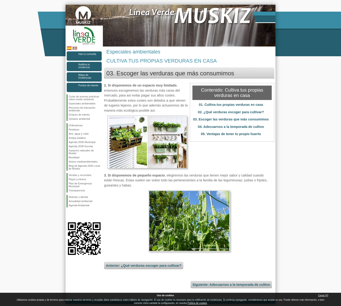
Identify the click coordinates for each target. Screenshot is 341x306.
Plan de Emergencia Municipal (80, 185)
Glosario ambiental (79, 118)
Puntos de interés (88, 85)
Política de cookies (197, 303)
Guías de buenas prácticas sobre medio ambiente (84, 98)
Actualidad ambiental (80, 201)
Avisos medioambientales (83, 161)
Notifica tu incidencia (84, 66)
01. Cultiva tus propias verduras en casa (231, 104)
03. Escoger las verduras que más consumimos (231, 119)
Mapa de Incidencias (84, 76)
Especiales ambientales (82, 103)
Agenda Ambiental (79, 205)
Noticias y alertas (78, 197)
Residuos (74, 129)
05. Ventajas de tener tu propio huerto (231, 134)
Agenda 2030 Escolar (81, 146)
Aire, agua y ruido (79, 133)
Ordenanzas (76, 125)
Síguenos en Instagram (77, 215)
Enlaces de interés (79, 114)
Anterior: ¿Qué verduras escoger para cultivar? (143, 265)
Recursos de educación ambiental (82, 109)
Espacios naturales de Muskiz (81, 152)
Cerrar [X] (323, 295)
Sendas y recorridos (80, 175)
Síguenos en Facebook (69, 215)
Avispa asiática (77, 137)
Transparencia (77, 190)
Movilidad (74, 157)
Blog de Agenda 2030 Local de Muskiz (84, 167)
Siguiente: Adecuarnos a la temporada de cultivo (231, 284)
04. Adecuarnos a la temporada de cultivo (231, 127)
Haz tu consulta (87, 54)
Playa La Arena (77, 179)
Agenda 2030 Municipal (82, 142)
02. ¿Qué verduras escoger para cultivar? (231, 112)
